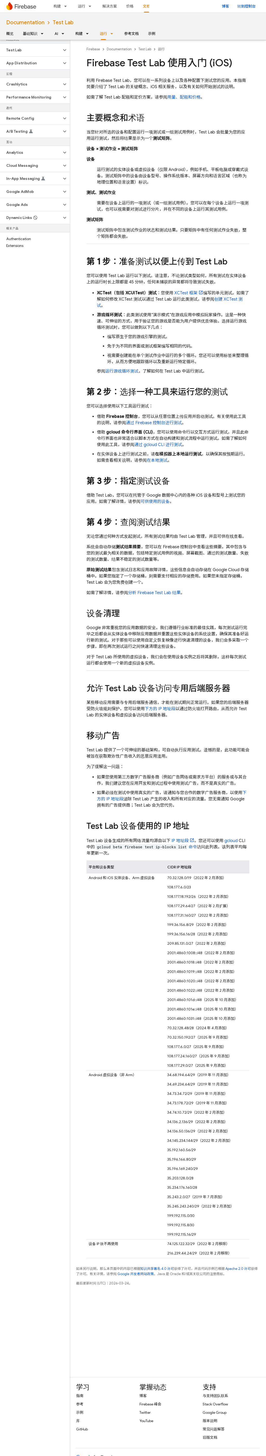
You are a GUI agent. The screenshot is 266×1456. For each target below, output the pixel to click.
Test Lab (63, 22)
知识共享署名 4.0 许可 (157, 1268)
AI (56, 33)
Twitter (145, 1412)
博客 (225, 6)
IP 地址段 (180, 840)
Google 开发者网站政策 (135, 1274)
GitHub (82, 1429)
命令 (193, 847)
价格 (130, 6)
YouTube (146, 1420)
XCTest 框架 (185, 293)
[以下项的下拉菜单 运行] (91, 6)
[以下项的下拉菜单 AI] (64, 33)
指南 (79, 1395)
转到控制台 (246, 6)
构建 (57, 6)
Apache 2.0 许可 (238, 1268)
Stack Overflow (215, 1404)
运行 (81, 6)
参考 (79, 1404)
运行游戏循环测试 (121, 371)
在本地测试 (157, 460)
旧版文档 (210, 1437)
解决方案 (109, 6)
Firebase (93, 49)
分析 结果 (154, 592)
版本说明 (210, 1420)
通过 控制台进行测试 (154, 422)
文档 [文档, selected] (146, 6)
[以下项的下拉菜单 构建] (67, 6)
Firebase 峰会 (150, 1404)
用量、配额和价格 (184, 97)
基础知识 (30, 33)
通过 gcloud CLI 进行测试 (158, 444)
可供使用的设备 (155, 501)
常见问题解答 (213, 1429)
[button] (31, 50)
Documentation (25, 22)
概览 (10, 33)
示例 (151, 33)
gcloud (231, 840)
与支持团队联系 (215, 1395)
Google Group (215, 1412)
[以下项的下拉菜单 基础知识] (43, 33)
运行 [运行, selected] (103, 33)
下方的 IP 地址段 (160, 708)
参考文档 (131, 33)
